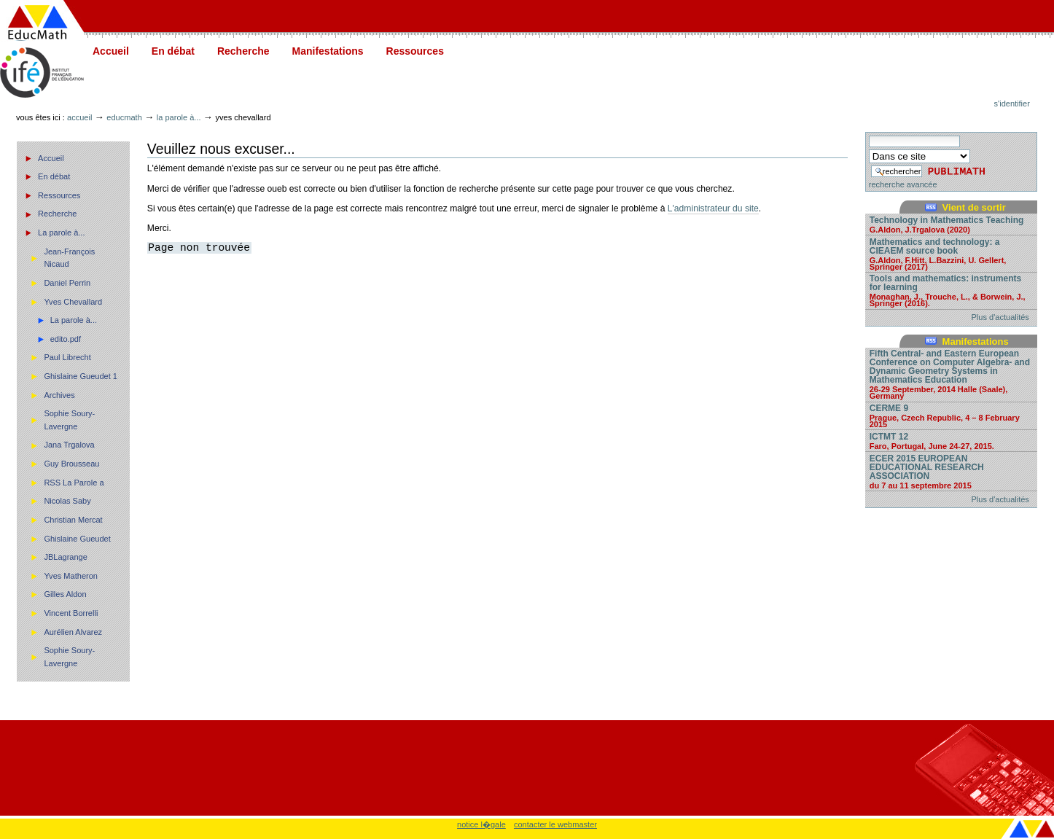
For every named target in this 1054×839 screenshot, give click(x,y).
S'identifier (1012, 103)
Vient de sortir (974, 207)
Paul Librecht (67, 357)
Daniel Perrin (67, 282)
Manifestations (328, 51)
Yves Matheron (71, 575)
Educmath (123, 117)
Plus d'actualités (1000, 317)
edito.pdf (65, 339)
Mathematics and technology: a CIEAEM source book (951, 253)
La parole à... (179, 117)
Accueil (111, 51)
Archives (59, 395)
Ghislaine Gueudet (77, 538)
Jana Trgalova (69, 444)
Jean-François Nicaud (69, 258)
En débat (173, 51)
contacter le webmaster (555, 824)
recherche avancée (903, 184)
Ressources (415, 51)
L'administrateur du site (713, 208)
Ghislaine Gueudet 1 (80, 376)
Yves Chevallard (73, 301)
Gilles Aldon (65, 594)
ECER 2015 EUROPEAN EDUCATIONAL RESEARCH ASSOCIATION (951, 471)
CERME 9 (951, 415)
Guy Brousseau (71, 463)
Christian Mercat (73, 519)
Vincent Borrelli (71, 613)
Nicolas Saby (67, 500)
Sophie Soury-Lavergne (69, 420)
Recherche (243, 51)
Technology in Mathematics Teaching (951, 224)
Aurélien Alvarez (73, 632)
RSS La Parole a (74, 482)
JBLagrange (65, 557)
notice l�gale (481, 824)
